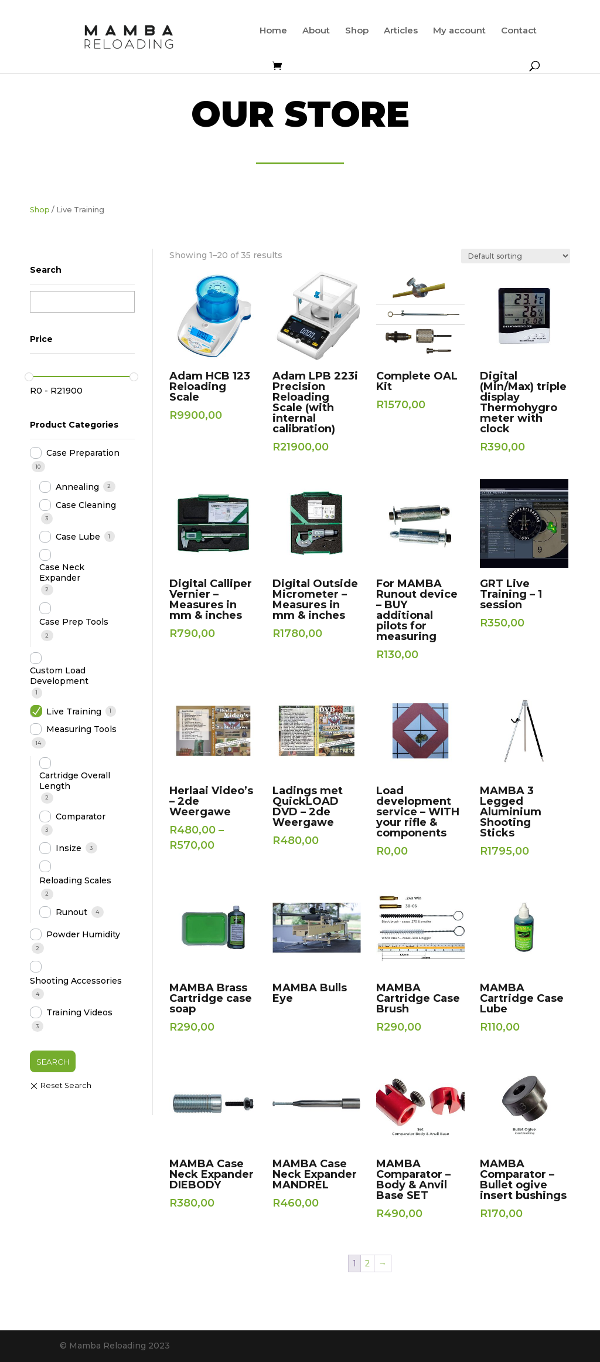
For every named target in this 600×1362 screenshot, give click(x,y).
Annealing (77, 487)
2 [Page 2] (367, 1263)
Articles (401, 31)
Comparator (80, 816)
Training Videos (79, 1012)
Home (273, 31)
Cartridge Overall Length (74, 780)
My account (459, 31)
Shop (357, 31)
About (316, 31)
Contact (519, 31)
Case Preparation (83, 453)
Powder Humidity (83, 934)
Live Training (73, 711)
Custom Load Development (59, 675)
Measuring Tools (81, 729)
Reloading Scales (75, 880)
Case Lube (78, 536)
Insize (68, 848)
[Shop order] (515, 256)
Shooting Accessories (76, 980)
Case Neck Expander (61, 572)
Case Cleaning (86, 505)
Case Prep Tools (73, 621)
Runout (71, 912)
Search (52, 1061)
